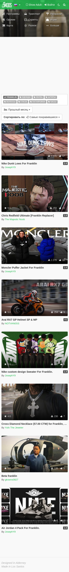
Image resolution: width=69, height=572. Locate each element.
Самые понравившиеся (32, 117)
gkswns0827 (11, 479)
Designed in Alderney (13, 562)
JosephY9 (10, 167)
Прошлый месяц (17, 109)
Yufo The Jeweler (14, 427)
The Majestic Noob (15, 219)
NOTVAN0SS (12, 323)
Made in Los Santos (12, 566)
